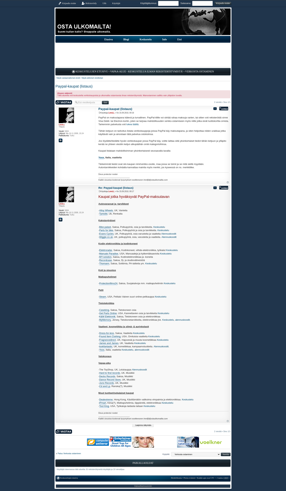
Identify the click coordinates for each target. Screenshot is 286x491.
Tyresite (103, 213)
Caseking (104, 310)
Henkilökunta (176, 478)
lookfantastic (105, 346)
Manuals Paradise (108, 253)
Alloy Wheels (106, 210)
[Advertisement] (143, 55)
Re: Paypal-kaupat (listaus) (116, 187)
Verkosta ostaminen (199, 71)
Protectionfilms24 (108, 283)
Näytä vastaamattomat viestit (68, 78)
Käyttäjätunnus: (148, 3)
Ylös (228, 182)
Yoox (101, 157)
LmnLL (112, 113)
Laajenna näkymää (143, 425)
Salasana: (185, 3)
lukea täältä (132, 124)
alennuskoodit (182, 319)
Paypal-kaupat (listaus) (73, 86)
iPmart (102, 402)
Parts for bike (106, 230)
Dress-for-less (106, 333)
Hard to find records (109, 373)
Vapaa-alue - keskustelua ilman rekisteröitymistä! (146, 71)
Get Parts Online (108, 313)
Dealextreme (106, 399)
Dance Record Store (110, 379)
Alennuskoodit (168, 233)
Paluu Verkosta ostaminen (69, 453)
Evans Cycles (106, 233)
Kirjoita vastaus (64, 102)
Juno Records (106, 383)
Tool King (104, 406)
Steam (102, 296)
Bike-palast (105, 227)
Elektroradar (105, 250)
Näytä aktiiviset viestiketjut (92, 78)
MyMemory (105, 319)
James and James (109, 343)
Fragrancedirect (107, 340)
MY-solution (105, 257)
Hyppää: (166, 454)
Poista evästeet (189, 478)
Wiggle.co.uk (106, 237)
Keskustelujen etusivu (92, 71)
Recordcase (105, 260)
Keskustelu (159, 227)
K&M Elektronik (107, 316)
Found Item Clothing (110, 336)
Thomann (104, 263)
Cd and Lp (104, 386)
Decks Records (107, 376)
